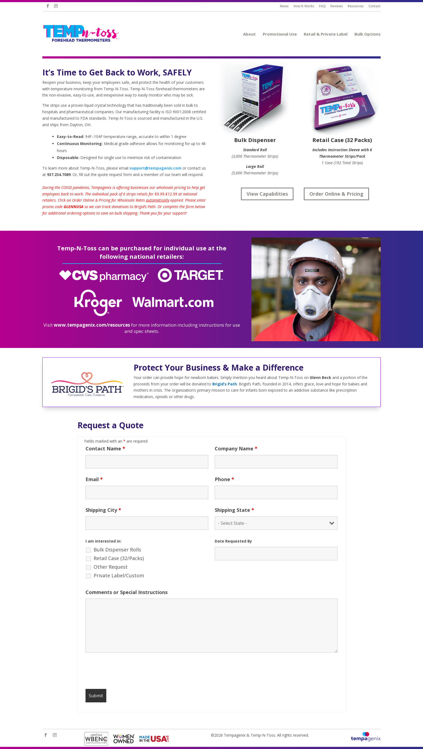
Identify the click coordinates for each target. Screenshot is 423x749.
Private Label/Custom (119, 575)
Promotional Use (282, 34)
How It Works (306, 6)
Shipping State (234, 510)
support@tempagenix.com (155, 168)
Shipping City (103, 510)
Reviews (339, 6)
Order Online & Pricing (336, 194)
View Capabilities (267, 194)
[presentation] (127, 671)
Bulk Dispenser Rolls (117, 549)
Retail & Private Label (328, 34)
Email (94, 479)
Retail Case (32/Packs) (119, 558)
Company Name (236, 448)
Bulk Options (370, 34)
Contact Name (105, 448)
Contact (377, 6)
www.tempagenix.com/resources (92, 325)
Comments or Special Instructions (127, 592)
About (252, 34)
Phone (224, 479)
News (286, 6)
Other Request (111, 566)
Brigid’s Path (224, 383)
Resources (358, 6)
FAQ (324, 6)
